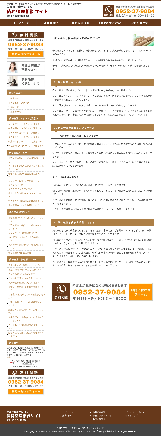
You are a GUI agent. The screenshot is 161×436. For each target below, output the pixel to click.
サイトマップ (131, 415)
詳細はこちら (12, 357)
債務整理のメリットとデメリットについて (26, 219)
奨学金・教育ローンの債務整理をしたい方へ (26, 288)
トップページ (21, 22)
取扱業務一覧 (14, 111)
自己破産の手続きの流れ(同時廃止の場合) (26, 160)
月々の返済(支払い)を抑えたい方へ (24, 278)
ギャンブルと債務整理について (22, 233)
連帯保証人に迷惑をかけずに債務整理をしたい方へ (26, 319)
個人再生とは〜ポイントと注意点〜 (25, 133)
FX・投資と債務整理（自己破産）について (26, 239)
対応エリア (13, 107)
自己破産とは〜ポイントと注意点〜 (25, 124)
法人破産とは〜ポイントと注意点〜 (25, 137)
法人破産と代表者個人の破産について (26, 201)
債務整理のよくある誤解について (23, 205)
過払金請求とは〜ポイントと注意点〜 (26, 146)
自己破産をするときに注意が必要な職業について (26, 167)
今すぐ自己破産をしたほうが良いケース (26, 195)
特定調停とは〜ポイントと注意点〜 (25, 141)
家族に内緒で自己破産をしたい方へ (25, 269)
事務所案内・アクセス (110, 22)
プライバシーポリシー (135, 412)
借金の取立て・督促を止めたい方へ (25, 265)
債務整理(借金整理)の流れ (20, 189)
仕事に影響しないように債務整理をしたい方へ (26, 304)
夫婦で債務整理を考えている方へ (23, 282)
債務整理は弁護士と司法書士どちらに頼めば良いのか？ (26, 183)
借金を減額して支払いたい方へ (22, 274)
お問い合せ (139, 22)
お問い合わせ (99, 419)
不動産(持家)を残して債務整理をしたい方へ (26, 296)
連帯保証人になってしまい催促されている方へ (26, 334)
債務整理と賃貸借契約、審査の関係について (26, 246)
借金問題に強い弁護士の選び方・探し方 (26, 175)
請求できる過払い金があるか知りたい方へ (26, 311)
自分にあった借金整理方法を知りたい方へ (26, 326)
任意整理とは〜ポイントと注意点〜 (25, 128)
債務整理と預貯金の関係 (19, 252)
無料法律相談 (80, 22)
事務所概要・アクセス (18, 103)
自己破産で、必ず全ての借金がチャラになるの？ (26, 227)
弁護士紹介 (51, 22)
